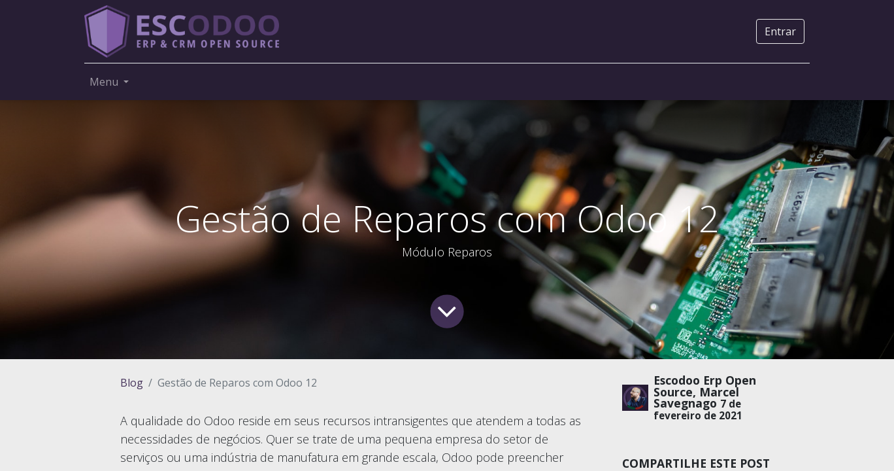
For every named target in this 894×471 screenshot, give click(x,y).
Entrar (780, 31)
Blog (131, 382)
